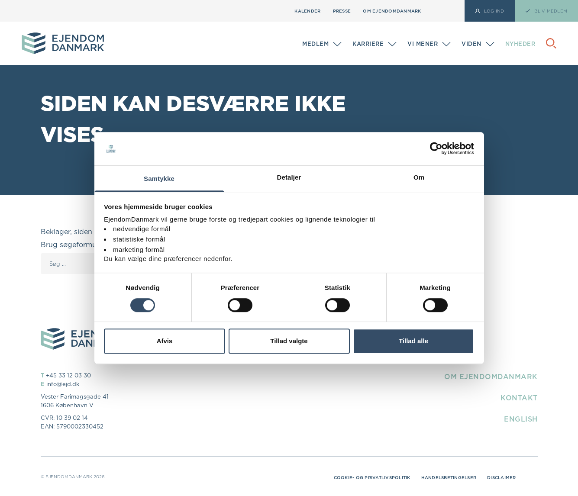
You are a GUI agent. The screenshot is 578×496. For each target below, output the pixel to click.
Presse (342, 11)
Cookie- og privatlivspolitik (372, 477)
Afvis (165, 341)
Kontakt (519, 398)
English (521, 419)
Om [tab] (418, 177)
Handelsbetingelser (449, 477)
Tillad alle (413, 341)
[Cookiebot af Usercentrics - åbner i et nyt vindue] (436, 148)
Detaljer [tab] (289, 177)
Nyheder (520, 44)
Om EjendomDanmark (392, 11)
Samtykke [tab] (159, 178)
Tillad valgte (288, 341)
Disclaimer (501, 477)
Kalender (307, 11)
